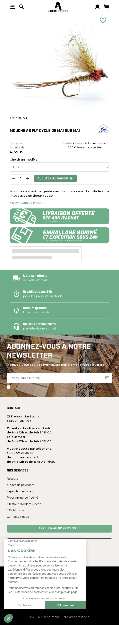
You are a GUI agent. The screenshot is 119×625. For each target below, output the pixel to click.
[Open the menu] (13, 7)
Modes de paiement (21, 485)
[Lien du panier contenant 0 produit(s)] (106, 7)
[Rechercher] (21, 7)
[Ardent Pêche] (58, 7)
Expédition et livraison (21, 491)
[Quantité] (21, 179)
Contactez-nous (18, 516)
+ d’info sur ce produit (27, 203)
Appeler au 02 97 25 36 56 (59, 528)
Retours (12, 478)
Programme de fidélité (22, 497)
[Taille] (59, 167)
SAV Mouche (15, 510)
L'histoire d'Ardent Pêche (24, 504)
